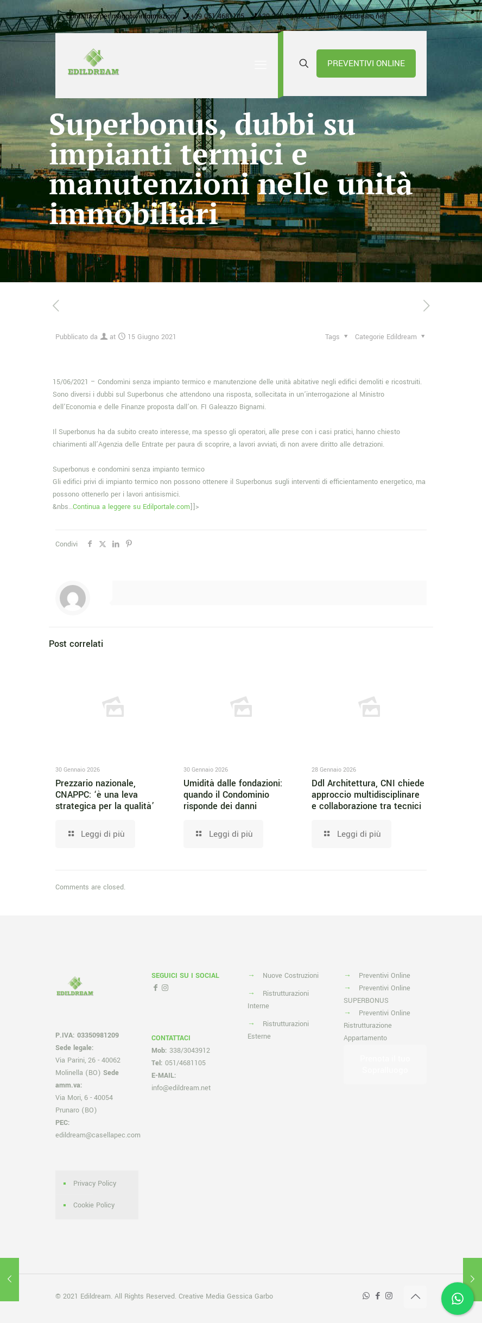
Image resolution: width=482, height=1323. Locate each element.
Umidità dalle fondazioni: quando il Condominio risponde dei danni (232, 794)
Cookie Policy (94, 1205)
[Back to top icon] (415, 1297)
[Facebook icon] (377, 1296)
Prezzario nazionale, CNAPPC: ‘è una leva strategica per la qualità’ (104, 794)
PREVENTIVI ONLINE (366, 63)
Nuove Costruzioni (291, 976)
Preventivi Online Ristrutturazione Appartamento (377, 1025)
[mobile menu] (260, 65)
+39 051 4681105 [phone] (217, 16)
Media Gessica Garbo (239, 1296)
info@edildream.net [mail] (355, 16)
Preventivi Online (384, 976)
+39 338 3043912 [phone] (285, 16)
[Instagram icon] (389, 1296)
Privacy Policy (94, 1183)
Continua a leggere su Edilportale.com (131, 507)
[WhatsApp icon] (366, 1296)
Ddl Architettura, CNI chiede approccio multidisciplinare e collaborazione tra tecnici (368, 794)
